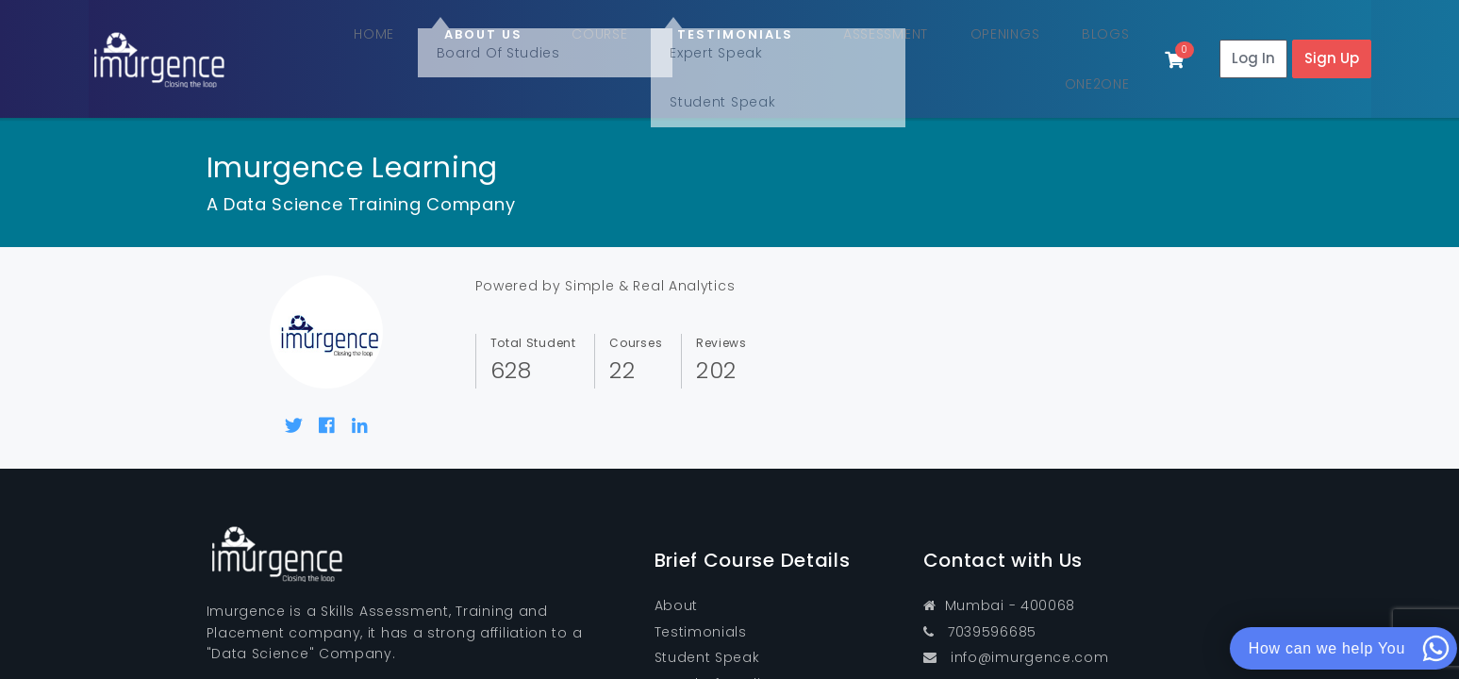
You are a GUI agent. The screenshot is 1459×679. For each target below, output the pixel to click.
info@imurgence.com (1016, 624)
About (677, 572)
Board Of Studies (716, 649)
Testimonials (701, 598)
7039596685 (979, 598)
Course (552, 45)
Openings (921, 45)
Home (361, 45)
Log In (1253, 42)
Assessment (809, 45)
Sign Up (1331, 42)
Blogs (1008, 45)
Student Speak (707, 624)
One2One (1090, 45)
